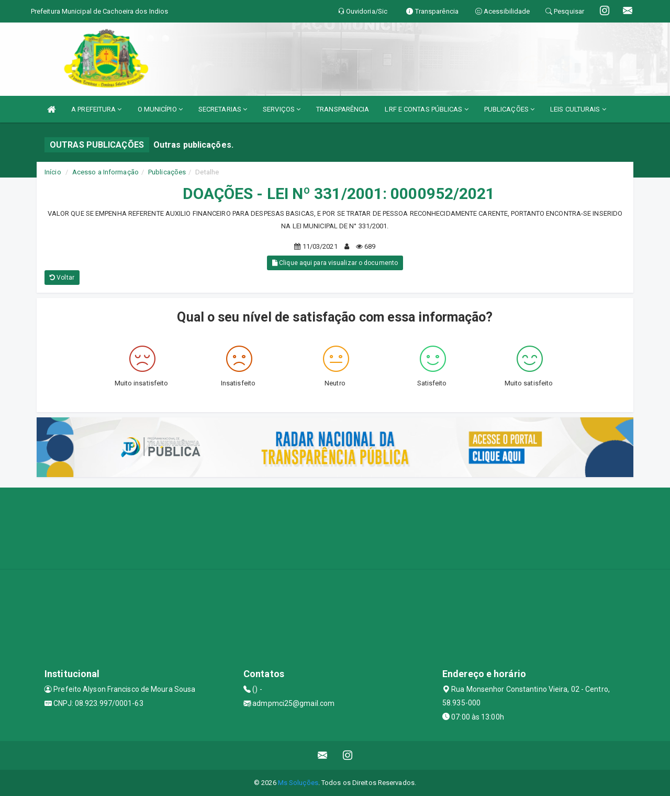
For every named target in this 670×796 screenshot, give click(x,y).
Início (52, 172)
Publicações (167, 172)
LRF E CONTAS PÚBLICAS (426, 109)
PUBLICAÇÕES (509, 109)
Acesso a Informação (105, 172)
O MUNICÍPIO (160, 109)
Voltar (62, 277)
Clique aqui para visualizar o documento (335, 263)
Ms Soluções (298, 783)
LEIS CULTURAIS (578, 109)
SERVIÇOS (281, 109)
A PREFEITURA (96, 109)
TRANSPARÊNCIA (342, 109)
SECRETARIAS (222, 109)
